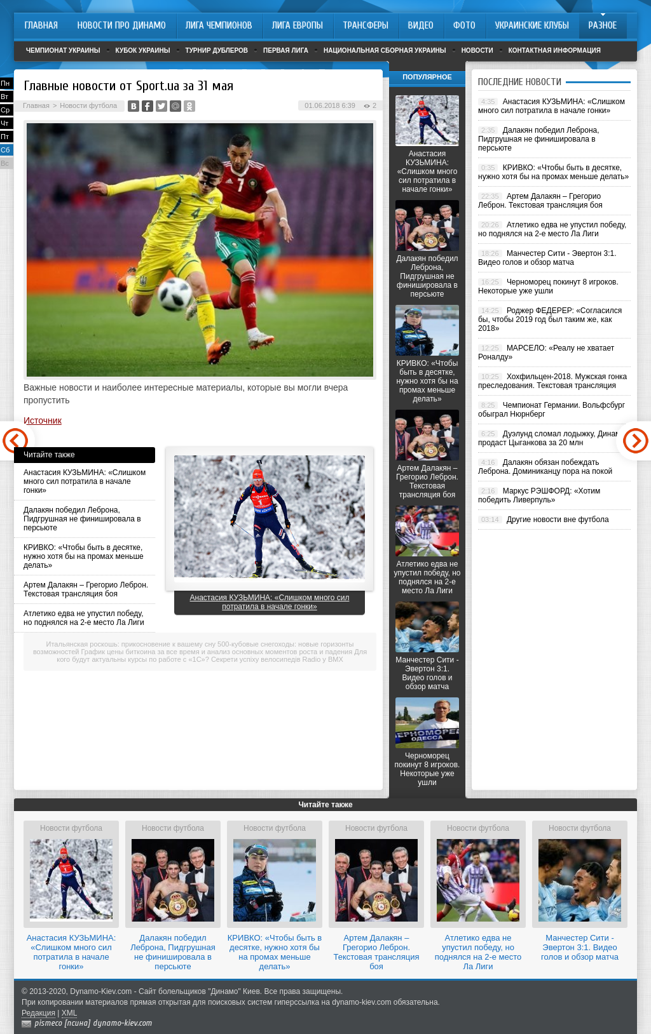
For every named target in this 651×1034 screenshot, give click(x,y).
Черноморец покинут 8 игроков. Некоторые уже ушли (427, 769)
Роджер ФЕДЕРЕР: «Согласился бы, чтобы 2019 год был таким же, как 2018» (550, 319)
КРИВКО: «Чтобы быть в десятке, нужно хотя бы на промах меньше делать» (84, 556)
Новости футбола (88, 105)
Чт (4, 123)
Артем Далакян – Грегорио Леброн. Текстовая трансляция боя (86, 589)
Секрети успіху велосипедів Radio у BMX (277, 659)
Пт (5, 136)
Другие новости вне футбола (558, 519)
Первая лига (285, 50)
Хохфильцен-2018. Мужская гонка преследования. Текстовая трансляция (552, 381)
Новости (477, 50)
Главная (36, 105)
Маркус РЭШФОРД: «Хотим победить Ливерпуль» (539, 495)
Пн (5, 83)
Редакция (38, 1013)
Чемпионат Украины (63, 50)
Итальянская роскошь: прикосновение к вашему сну (131, 644)
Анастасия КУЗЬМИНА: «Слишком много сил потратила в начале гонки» (85, 481)
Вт (4, 96)
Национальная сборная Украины (385, 50)
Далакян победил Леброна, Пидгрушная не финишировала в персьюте (82, 519)
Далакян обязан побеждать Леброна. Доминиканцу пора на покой (545, 467)
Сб (5, 150)
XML (70, 1013)
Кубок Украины (143, 50)
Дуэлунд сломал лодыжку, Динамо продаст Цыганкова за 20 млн (551, 438)
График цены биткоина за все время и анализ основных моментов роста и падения (217, 651)
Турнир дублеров (217, 50)
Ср (5, 110)
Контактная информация (555, 50)
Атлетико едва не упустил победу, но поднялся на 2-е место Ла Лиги (84, 618)
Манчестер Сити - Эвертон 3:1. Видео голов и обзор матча (426, 673)
